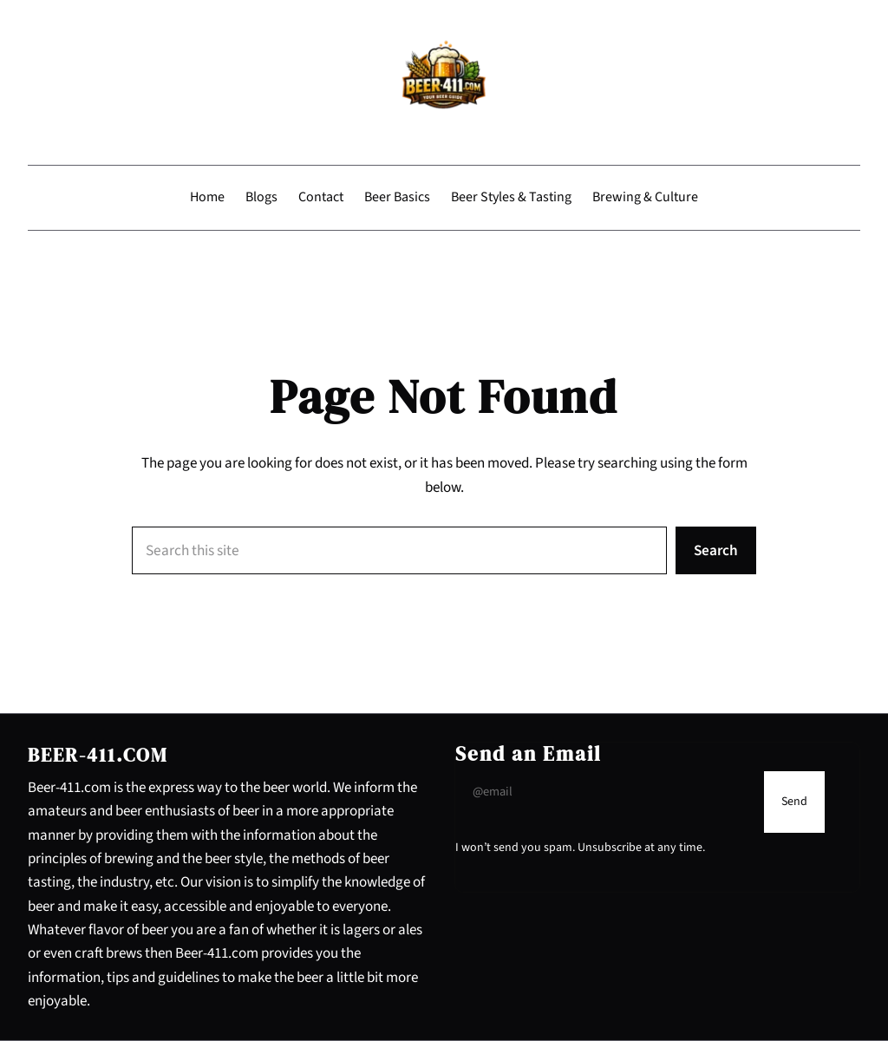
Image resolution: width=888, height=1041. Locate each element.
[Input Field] (605, 792)
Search (716, 550)
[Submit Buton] (794, 802)
